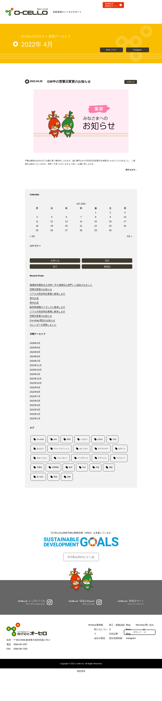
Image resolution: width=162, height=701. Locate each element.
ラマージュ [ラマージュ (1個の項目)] (102, 458)
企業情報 (98, 625)
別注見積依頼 (115, 638)
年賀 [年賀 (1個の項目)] (97, 467)
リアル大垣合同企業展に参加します (47, 293)
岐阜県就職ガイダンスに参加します (47, 307)
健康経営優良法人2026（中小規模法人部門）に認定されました (61, 285)
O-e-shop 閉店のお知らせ (42, 320)
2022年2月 (35, 414)
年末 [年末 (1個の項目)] (84, 467)
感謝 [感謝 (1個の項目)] (110, 467)
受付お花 (34, 298)
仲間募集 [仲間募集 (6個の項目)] (55, 467)
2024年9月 (35, 352)
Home (91, 625)
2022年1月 (35, 418)
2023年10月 (36, 369)
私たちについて (100, 631)
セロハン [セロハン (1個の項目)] (121, 449)
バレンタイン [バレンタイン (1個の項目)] (62, 458)
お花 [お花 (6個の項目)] (114, 439)
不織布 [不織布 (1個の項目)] (39, 467)
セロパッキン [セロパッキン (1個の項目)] (42, 458)
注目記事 (113, 633)
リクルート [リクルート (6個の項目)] (121, 458)
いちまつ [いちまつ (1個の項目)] (84, 439)
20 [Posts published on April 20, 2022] (66, 226)
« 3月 (32, 236)
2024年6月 (35, 356)
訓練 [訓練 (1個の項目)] (69, 477)
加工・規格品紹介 (117, 627)
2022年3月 (35, 409)
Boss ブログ (111, 50)
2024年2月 (35, 361)
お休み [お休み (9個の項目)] (100, 439)
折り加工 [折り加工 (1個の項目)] (40, 477)
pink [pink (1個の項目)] (55, 439)
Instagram (137, 50)
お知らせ (55, 260)
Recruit (139, 625)
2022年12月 (36, 378)
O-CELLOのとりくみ (81, 557)
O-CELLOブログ (33, 36)
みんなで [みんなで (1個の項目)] (40, 449)
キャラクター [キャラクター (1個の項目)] (103, 449)
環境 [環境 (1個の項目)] (55, 477)
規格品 (107, 266)
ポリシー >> (139, 632)
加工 (55, 266)
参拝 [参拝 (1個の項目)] (70, 467)
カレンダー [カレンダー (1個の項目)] (83, 449)
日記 (107, 260)
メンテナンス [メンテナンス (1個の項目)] (83, 458)
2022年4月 (35, 405)
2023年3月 (35, 374)
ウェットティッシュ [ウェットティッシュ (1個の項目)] (61, 449)
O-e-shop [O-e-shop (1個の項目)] (40, 439)
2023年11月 (36, 365)
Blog (128, 625)
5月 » (129, 236)
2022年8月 (35, 392)
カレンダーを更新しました (43, 325)
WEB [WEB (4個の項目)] (69, 439)
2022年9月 (35, 387)
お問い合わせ (148, 627)
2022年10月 (36, 383)
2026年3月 (35, 343)
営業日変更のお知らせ (41, 289)
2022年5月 (35, 400)
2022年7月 (35, 396)
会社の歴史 (99, 638)
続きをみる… (131, 170)
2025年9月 (35, 347)
